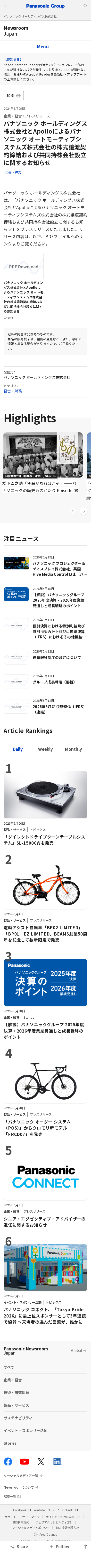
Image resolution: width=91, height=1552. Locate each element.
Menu (43, 46)
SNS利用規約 (20, 1522)
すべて (9, 1367)
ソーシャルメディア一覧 (21, 1476)
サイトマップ (31, 1517)
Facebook (22, 1510)
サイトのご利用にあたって (63, 1517)
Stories (10, 1443)
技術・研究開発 (16, 1392)
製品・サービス (16, 1405)
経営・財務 (13, 390)
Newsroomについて (19, 1487)
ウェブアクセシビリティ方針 (54, 1522)
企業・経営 (13, 115)
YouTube (42, 1510)
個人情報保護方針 (67, 1527)
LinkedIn (70, 1510)
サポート (10, 1517)
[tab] (45, 749)
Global (76, 1350)
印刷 (14, 95)
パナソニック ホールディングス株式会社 (30, 16)
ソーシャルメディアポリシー (31, 1527)
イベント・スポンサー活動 (25, 1430)
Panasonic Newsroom (26, 1351)
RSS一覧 (10, 1496)
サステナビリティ (18, 1417)
